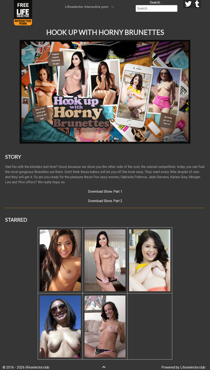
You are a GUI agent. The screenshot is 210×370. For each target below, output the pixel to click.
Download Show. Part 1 (105, 191)
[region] (105, 91)
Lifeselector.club (192, 367)
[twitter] (188, 4)
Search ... (156, 2)
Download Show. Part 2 (105, 201)
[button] (26, 91)
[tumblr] (197, 4)
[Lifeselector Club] (23, 12)
